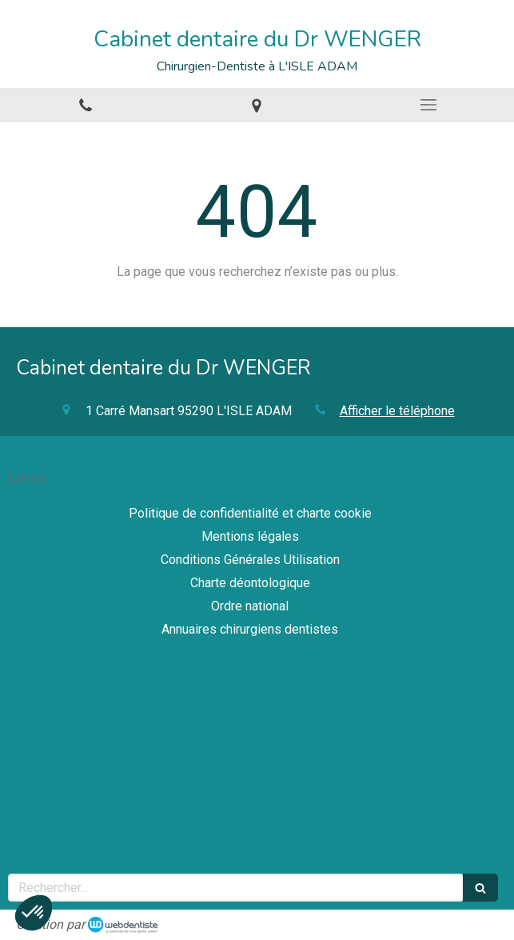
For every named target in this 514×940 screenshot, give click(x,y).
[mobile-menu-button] (428, 105)
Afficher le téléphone (397, 410)
